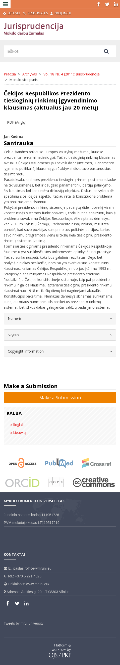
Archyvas (29, 74)
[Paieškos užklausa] (50, 51)
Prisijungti (60, 13)
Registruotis (35, 13)
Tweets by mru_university (23, 623)
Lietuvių (11, 13)
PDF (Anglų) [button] (17, 122)
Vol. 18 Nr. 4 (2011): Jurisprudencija (71, 74)
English (18, 424)
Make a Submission (60, 397)
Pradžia (10, 74)
